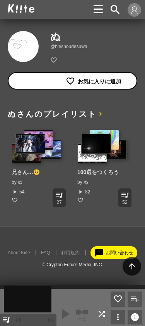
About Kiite (19, 252)
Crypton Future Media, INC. (74, 264)
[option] (37, 166)
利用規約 (70, 252)
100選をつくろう (98, 172)
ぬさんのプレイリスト (52, 114)
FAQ (45, 252)
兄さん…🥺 (26, 172)
